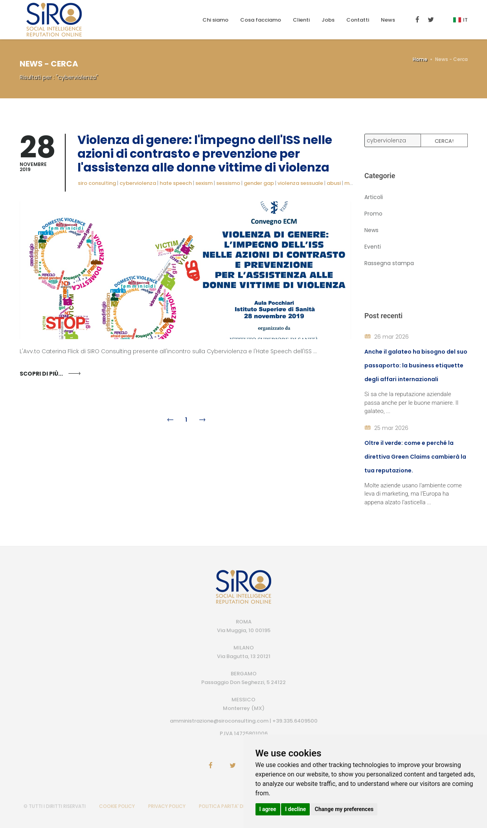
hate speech (176, 183)
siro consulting (97, 183)
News (388, 20)
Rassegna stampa (389, 263)
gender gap (259, 183)
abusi (334, 183)
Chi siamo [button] (215, 20)
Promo (373, 214)
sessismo (228, 183)
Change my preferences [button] (344, 809)
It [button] (460, 20)
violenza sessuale (300, 183)
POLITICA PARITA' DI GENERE (231, 806)
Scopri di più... (41, 374)
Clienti (301, 20)
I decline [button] (295, 809)
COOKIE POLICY (117, 806)
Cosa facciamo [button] (260, 20)
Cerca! (444, 141)
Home (420, 59)
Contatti (357, 20)
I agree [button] (267, 809)
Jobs (328, 20)
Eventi (372, 247)
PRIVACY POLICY (167, 806)
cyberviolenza (137, 183)
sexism (204, 183)
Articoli (373, 197)
